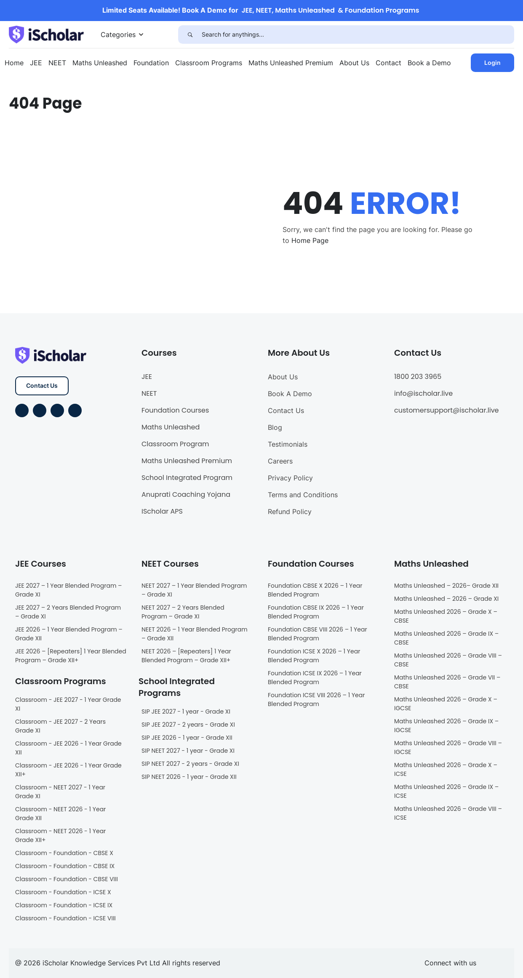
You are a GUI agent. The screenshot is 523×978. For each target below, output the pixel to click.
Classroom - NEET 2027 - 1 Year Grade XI (60, 791)
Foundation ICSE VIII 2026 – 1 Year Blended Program (316, 699)
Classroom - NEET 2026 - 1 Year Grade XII (60, 813)
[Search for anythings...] (358, 34)
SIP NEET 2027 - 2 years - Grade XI (190, 763)
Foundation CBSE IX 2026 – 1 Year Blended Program (316, 612)
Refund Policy (290, 511)
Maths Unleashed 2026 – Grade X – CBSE (445, 616)
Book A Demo (290, 393)
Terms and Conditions (303, 494)
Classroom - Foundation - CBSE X (64, 853)
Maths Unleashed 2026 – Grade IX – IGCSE (446, 725)
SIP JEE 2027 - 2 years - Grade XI (188, 724)
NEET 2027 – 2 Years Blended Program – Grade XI (182, 612)
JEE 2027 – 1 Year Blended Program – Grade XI (68, 590)
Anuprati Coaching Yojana (185, 494)
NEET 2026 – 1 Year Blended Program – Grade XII (194, 633)
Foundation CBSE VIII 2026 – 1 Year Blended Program (317, 633)
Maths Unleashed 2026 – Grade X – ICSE (445, 769)
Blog (275, 427)
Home (14, 63)
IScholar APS (162, 511)
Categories (118, 34)
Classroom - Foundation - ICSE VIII (65, 918)
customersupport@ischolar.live (446, 410)
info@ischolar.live (423, 393)
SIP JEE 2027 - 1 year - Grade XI (185, 711)
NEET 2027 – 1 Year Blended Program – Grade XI (194, 590)
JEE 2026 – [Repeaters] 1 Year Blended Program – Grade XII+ (70, 655)
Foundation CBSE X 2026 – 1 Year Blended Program (315, 590)
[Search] (190, 34)
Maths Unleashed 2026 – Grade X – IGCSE (445, 703)
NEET (57, 63)
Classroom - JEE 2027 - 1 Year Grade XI (68, 704)
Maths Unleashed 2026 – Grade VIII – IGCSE (448, 747)
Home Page (309, 240)
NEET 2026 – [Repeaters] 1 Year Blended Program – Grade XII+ (186, 655)
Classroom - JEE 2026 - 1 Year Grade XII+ (68, 769)
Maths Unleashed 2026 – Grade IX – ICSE (446, 791)
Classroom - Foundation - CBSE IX (65, 866)
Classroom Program (175, 444)
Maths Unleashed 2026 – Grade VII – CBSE (447, 681)
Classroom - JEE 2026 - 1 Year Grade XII (68, 748)
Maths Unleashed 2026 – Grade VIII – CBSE (448, 660)
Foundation (151, 63)
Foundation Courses (175, 410)
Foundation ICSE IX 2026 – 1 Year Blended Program (315, 677)
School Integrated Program (186, 477)
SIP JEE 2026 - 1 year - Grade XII (186, 737)
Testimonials (287, 444)
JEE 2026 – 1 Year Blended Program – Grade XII (69, 633)
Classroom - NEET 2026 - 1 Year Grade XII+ (60, 835)
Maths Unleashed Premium (290, 63)
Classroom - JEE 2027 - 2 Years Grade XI (60, 726)
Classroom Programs (208, 63)
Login (492, 62)
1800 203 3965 (417, 376)
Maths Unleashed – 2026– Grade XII (446, 585)
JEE (36, 63)
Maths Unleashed (99, 63)
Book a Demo (429, 63)
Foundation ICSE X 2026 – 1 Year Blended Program (314, 655)
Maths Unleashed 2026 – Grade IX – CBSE (446, 638)
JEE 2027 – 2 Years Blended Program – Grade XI (68, 612)
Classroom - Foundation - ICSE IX (63, 905)
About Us (354, 63)
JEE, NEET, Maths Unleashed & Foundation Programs (330, 10)
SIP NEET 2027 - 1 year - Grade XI (188, 750)
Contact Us (42, 385)
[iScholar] (46, 33)
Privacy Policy (290, 478)
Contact (388, 63)
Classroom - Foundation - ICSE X (63, 892)
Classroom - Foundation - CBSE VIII (66, 879)
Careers (280, 461)
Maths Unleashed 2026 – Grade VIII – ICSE (448, 813)
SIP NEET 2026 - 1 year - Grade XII (189, 777)
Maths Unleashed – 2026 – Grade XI (446, 598)
